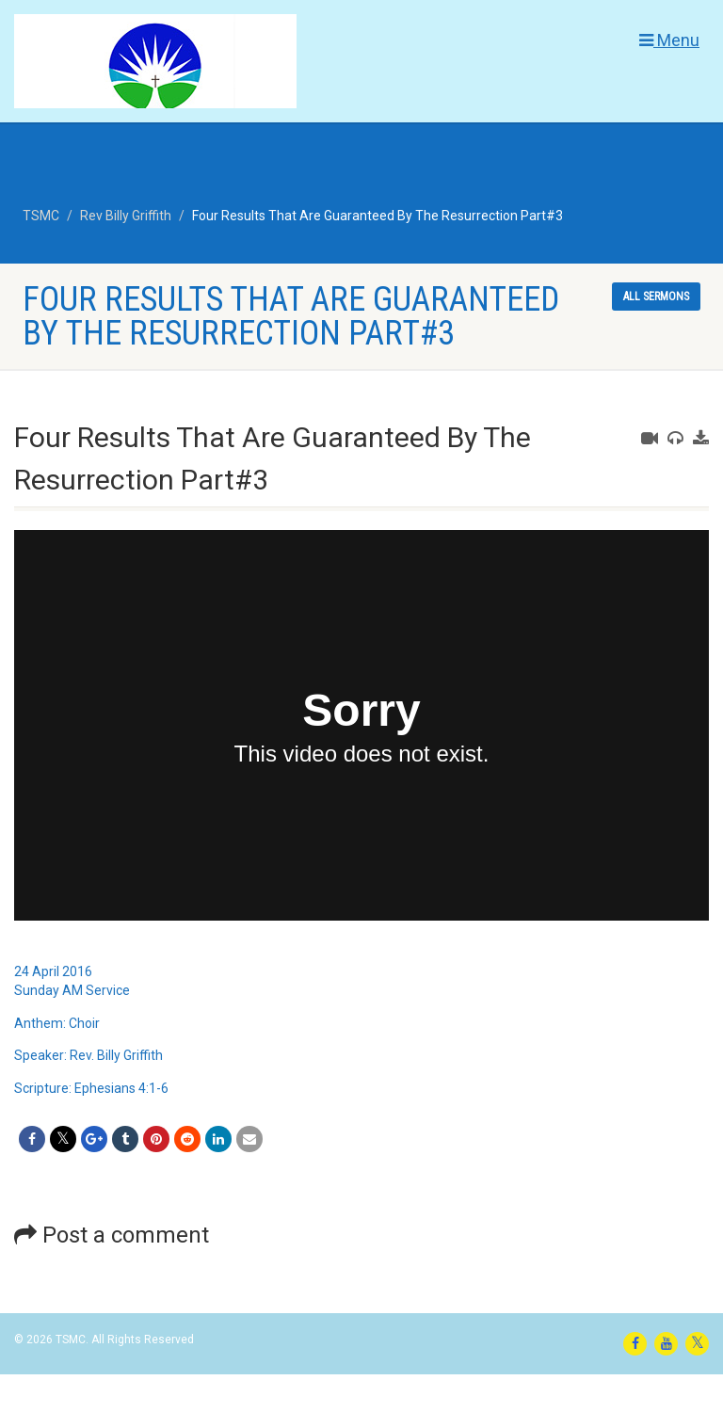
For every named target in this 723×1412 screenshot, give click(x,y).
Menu (669, 40)
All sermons (656, 296)
